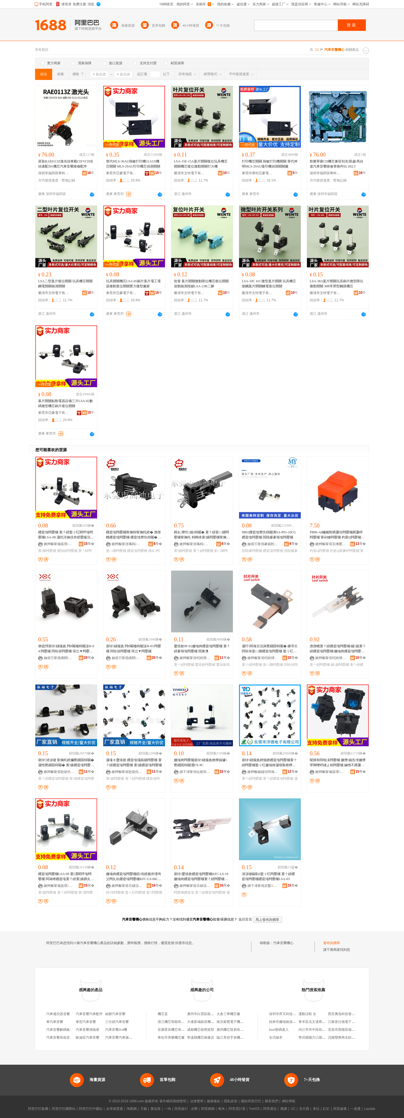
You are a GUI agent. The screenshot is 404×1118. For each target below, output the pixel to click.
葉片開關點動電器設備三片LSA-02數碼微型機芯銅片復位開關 (65, 403)
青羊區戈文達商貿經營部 (317, 1022)
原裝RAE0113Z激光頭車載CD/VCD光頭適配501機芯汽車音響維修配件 (65, 163)
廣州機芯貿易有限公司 (233, 1030)
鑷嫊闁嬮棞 (340, 665)
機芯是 (163, 1014)
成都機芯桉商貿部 (200, 1030)
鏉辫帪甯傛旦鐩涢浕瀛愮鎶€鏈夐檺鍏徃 (127, 886)
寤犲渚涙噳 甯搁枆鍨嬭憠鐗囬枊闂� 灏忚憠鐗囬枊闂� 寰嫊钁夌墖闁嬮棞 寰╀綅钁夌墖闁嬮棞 (66, 763)
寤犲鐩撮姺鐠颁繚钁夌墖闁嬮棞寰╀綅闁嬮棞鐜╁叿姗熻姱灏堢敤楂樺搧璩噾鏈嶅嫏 (269, 763)
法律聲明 (196, 1101)
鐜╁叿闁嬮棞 (135, 892)
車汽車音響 (54, 1022)
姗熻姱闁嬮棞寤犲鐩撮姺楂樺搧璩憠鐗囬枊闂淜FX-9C (200, 762)
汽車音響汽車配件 (89, 1014)
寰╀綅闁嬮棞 (203, 551)
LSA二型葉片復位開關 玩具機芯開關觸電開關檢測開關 (65, 283)
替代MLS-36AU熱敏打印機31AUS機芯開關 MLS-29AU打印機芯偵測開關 (133, 163)
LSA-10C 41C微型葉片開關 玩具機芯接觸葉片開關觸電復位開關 (269, 283)
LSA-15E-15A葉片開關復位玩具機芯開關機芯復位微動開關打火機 (201, 163)
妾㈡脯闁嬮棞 (116, 551)
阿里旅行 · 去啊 (186, 1109)
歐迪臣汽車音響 (87, 1037)
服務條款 (213, 1101)
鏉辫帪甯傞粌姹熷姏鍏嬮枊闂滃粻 (195, 658)
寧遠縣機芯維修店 (200, 1037)
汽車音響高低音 (58, 1037)
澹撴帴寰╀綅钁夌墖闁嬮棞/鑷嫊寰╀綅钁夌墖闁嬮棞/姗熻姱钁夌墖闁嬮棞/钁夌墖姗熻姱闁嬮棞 (338, 649)
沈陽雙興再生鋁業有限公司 (348, 1037)
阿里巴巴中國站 (90, 1109)
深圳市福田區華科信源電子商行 (53, 173)
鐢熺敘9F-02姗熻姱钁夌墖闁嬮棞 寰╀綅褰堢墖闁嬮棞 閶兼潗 (202, 648)
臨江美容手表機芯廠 (232, 1037)
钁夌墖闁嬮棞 (137, 551)
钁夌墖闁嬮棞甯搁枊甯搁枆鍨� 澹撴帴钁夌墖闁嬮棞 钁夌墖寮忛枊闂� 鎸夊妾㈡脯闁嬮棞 (134, 535)
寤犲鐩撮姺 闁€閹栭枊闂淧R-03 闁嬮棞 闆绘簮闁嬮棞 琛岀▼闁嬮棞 (133, 648)
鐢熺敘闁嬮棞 (205, 665)
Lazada (369, 1109)
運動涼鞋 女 (307, 1014)
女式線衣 (276, 1037)
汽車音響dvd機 (116, 1030)
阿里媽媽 (208, 1109)
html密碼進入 (279, 1030)
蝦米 (221, 1109)
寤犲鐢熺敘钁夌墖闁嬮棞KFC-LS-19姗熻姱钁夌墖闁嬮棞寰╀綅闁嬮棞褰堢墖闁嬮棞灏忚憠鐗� (201, 876)
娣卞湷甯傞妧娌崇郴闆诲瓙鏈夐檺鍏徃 (195, 772)
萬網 (283, 1109)
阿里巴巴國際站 (63, 1109)
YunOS (254, 1109)
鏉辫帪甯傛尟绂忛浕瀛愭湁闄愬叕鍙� (59, 772)
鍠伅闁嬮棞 (115, 892)
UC (293, 1109)
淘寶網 (132, 1109)
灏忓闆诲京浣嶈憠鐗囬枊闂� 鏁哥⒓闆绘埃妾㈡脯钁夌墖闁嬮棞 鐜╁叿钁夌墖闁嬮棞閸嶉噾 (270, 649)
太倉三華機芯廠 (228, 1014)
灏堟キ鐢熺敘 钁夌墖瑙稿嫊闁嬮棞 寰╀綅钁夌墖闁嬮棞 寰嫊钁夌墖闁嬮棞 (134, 762)
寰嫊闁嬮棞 (47, 551)
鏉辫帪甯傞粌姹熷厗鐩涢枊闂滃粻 (262, 658)
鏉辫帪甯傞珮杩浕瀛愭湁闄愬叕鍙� (127, 544)
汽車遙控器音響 (58, 1014)
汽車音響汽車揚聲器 (120, 1037)
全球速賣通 (114, 1109)
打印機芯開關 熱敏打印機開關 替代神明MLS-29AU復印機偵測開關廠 (269, 163)
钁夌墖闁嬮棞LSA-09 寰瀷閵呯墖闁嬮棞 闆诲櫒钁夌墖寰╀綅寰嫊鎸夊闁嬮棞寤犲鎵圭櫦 (65, 876)
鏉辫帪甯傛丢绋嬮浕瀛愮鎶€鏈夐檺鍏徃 (330, 544)
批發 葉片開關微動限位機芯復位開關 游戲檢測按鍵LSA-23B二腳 (201, 283)
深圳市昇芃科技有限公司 (287, 1014)
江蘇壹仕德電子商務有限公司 (350, 1022)
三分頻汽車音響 (117, 1022)
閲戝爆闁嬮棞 (252, 551)
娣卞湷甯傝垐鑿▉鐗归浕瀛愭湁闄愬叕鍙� (262, 886)
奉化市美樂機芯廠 (171, 1037)
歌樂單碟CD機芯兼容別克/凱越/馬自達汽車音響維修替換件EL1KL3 (336, 163)
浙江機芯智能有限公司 (174, 1022)
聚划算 (156, 1109)
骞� (89, 544)
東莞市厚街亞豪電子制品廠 (257, 173)
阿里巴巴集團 (38, 1109)
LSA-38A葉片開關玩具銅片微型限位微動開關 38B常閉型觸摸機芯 (336, 283)
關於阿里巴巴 (251, 1101)
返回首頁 (245, 919)
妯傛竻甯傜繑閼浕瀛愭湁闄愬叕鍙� (59, 658)
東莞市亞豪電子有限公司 (121, 173)
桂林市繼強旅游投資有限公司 (291, 1022)
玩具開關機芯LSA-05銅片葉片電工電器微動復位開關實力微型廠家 (133, 283)
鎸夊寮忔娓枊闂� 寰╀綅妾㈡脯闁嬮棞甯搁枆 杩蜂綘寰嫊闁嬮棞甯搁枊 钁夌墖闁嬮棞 (202, 535)
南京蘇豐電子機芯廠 (232, 1022)
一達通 (355, 1109)
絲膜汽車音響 (115, 1014)
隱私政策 (230, 1101)
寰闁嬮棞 (154, 892)
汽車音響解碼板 (58, 1030)
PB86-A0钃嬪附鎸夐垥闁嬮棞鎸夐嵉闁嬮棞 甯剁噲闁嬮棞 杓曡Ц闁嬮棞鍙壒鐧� (338, 535)
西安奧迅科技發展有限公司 (348, 1014)
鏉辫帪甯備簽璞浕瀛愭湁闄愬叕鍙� (59, 544)
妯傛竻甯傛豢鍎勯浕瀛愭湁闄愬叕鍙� (262, 544)
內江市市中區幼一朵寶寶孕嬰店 (322, 1030)
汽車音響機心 (283, 943)
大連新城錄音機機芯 (202, 1022)
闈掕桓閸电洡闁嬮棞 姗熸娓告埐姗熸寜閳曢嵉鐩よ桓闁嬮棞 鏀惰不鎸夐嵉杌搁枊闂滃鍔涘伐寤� (338, 763)
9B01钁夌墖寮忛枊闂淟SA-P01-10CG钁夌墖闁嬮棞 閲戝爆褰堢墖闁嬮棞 (269, 534)
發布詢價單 (331, 943)
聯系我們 (271, 1101)
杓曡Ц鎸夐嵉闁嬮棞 (344, 551)
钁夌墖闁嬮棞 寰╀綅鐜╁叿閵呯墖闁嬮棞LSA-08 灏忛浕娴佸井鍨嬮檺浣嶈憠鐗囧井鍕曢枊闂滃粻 (66, 535)
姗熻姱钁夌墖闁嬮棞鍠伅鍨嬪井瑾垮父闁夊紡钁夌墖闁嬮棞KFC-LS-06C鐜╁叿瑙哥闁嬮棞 (133, 876)
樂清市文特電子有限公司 (189, 173)
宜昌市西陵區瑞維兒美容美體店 (351, 1030)
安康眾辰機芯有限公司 (174, 1030)
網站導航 (288, 1101)
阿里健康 (340, 1109)
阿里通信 (270, 1109)
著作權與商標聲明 (172, 1101)
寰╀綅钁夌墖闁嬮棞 (53, 778)
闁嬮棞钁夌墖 (184, 892)
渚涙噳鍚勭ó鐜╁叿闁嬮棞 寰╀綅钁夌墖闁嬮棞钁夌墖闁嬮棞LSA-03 (268, 876)
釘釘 (326, 1109)
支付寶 (304, 1109)
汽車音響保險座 (87, 1030)
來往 (316, 1109)
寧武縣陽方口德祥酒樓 (315, 1037)
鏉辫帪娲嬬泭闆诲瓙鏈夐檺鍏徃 (262, 772)
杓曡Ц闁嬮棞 (319, 551)
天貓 (143, 1109)
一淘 (167, 1109)
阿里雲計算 (237, 1109)
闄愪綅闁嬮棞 (67, 551)
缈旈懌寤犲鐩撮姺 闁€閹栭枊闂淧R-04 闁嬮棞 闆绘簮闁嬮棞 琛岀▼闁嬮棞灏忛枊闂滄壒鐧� (66, 649)
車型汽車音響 (86, 1022)
